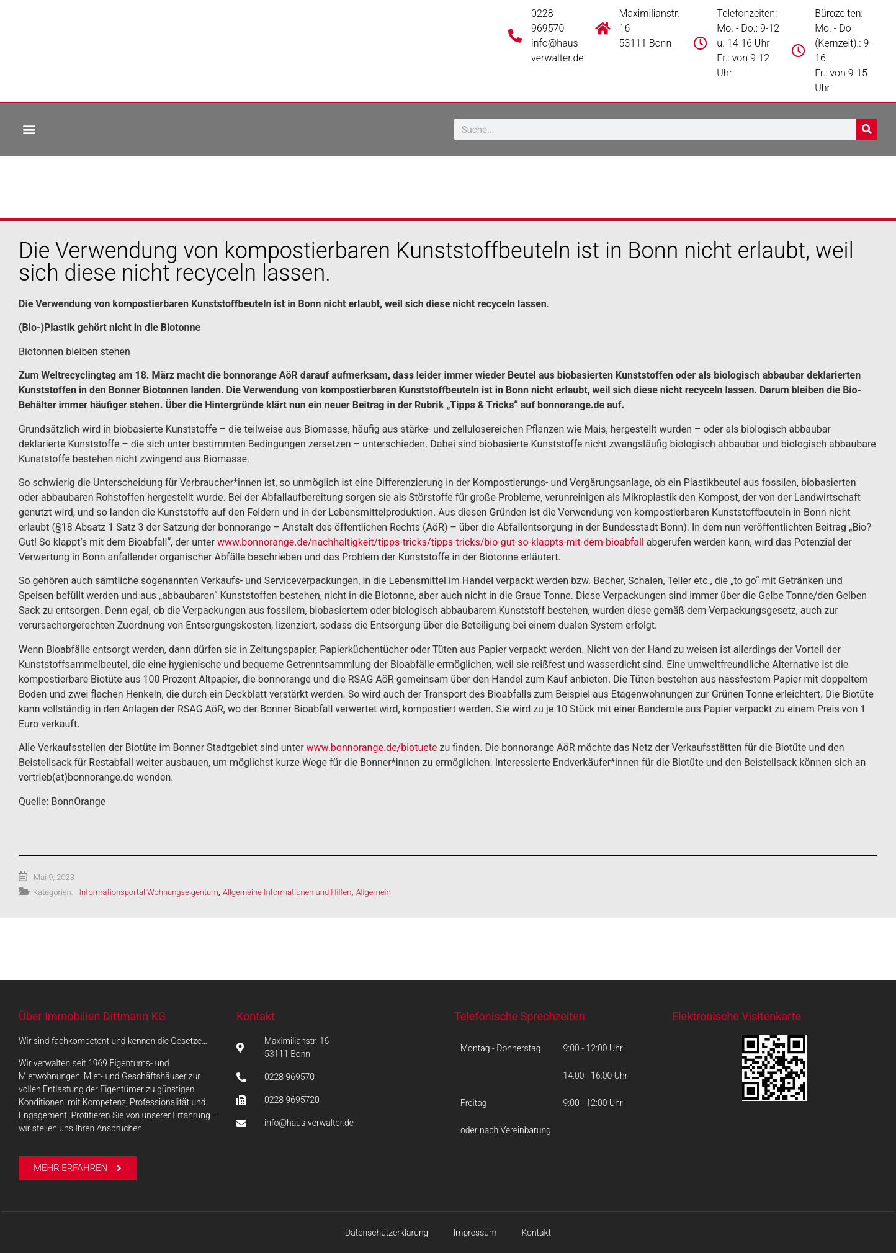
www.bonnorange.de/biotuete (372, 747)
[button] (29, 129)
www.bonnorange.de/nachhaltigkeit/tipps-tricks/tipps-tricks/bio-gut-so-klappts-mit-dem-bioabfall (430, 542)
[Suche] (866, 129)
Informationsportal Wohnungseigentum (148, 892)
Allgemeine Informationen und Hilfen (287, 892)
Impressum (474, 1232)
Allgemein (373, 892)
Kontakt (255, 1016)
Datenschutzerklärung (386, 1232)
